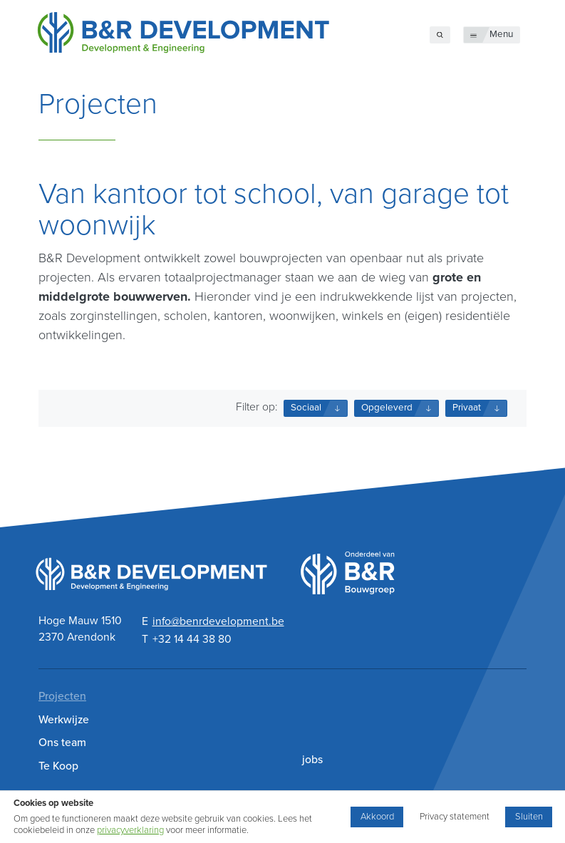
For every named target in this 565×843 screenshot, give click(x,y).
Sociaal (306, 407)
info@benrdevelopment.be (218, 621)
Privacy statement (454, 816)
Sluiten (529, 816)
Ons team (62, 742)
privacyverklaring (130, 830)
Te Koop (58, 766)
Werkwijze (63, 719)
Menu (501, 34)
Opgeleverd (387, 407)
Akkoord (377, 816)
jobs (312, 759)
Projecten (62, 696)
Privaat (466, 407)
